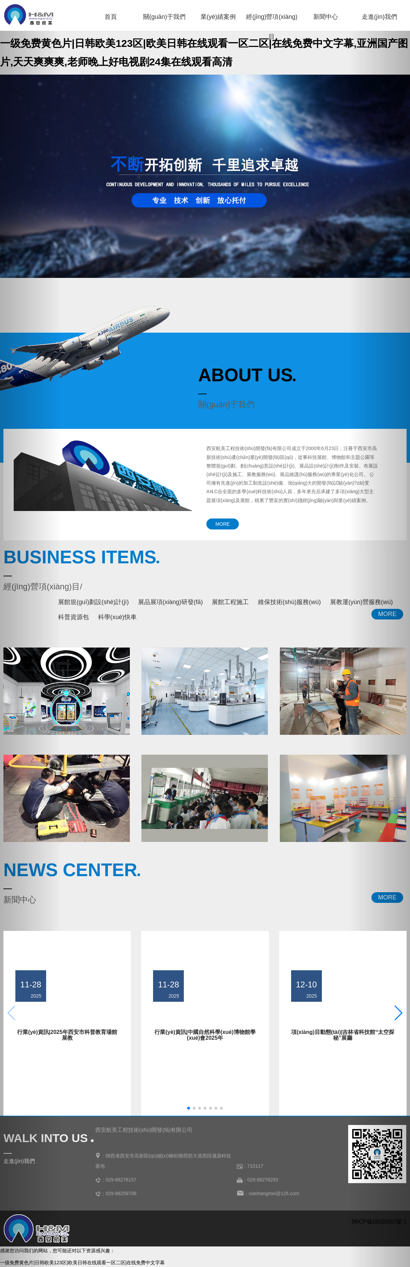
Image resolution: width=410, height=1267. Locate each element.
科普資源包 (73, 617)
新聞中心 (325, 16)
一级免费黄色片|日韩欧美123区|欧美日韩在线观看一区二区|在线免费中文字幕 (82, 1262)
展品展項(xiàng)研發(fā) (170, 602)
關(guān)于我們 (164, 16)
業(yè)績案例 (218, 16)
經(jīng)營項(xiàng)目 (271, 20)
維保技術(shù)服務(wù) (289, 602)
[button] (188, 1108)
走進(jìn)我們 (379, 16)
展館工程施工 (230, 602)
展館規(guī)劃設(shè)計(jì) (93, 602)
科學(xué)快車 (117, 617)
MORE (222, 524)
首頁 (111, 16)
